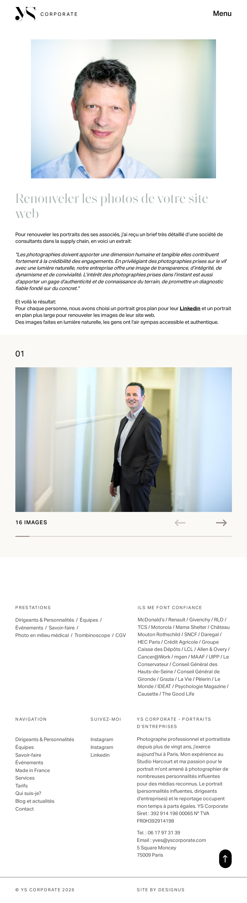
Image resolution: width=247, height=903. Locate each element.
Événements (29, 628)
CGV (120, 635)
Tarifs (21, 786)
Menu (222, 14)
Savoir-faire (62, 628)
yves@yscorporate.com (179, 840)
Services (25, 778)
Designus (171, 890)
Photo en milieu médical (42, 635)
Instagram (102, 739)
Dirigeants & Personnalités (44, 620)
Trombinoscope (92, 635)
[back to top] (225, 858)
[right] (223, 523)
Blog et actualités (34, 801)
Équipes (89, 620)
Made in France (32, 770)
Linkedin (190, 308)
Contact (24, 809)
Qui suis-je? (28, 793)
